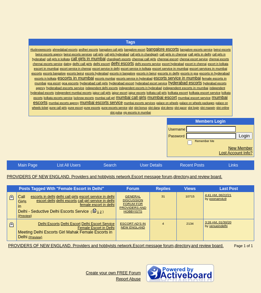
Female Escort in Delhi (96, 228)
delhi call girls (67, 196)
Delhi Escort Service (98, 224)
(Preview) (25, 216)
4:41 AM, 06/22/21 (218, 195)
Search (109, 165)
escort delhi (45, 201)
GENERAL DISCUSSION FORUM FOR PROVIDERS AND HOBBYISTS (133, 203)
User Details (151, 165)
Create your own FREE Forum (113, 273)
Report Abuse (128, 279)
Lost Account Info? (236, 153)
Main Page (27, 165)
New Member (240, 148)
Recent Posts (192, 165)
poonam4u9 (218, 199)
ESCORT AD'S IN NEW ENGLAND (133, 225)
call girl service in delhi (96, 201)
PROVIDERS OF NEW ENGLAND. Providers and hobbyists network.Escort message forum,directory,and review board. (114, 176)
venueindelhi (218, 226)
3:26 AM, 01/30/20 (218, 222)
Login (244, 135)
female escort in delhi (97, 205)
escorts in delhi (43, 196)
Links (233, 165)
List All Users (69, 165)
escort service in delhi (97, 196)
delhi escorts (66, 201)
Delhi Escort (71, 224)
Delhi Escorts (49, 224)
